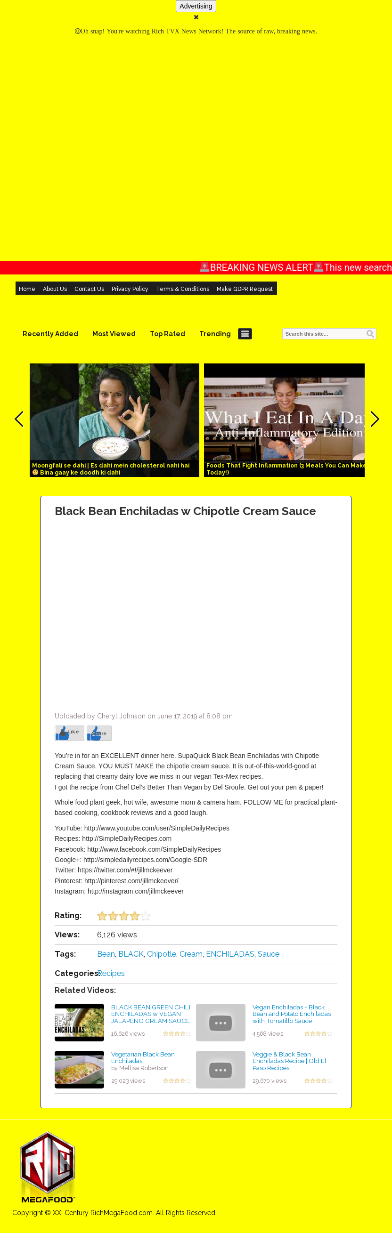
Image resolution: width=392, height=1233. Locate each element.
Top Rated (167, 334)
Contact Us (89, 289)
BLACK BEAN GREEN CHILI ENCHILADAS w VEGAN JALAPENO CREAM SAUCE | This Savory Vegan (152, 1017)
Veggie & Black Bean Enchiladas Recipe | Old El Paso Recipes (290, 1061)
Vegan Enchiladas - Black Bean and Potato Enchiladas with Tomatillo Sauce (292, 1013)
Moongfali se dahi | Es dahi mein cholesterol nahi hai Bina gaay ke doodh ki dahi (110, 469)
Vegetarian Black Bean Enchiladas (143, 1057)
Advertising (196, 6)
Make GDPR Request (245, 289)
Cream (191, 954)
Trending (215, 334)
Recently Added (50, 334)
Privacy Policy (130, 289)
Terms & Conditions (182, 289)
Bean (106, 954)
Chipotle (161, 954)
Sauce (268, 954)
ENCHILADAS (230, 954)
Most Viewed (114, 334)
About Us (55, 289)
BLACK (131, 954)
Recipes (111, 973)
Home (27, 289)
